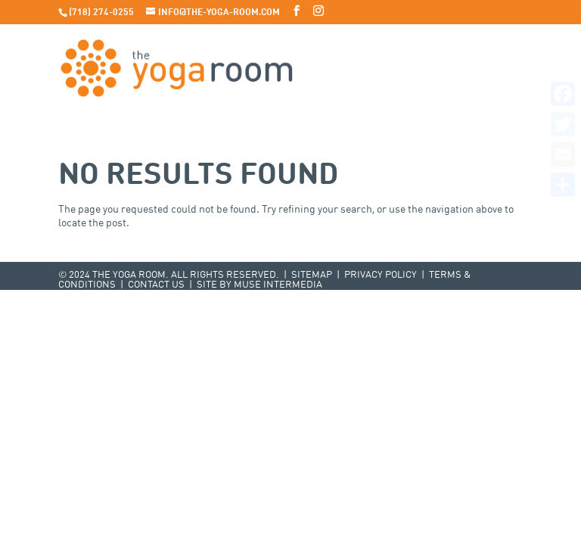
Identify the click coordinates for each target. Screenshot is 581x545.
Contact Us (156, 285)
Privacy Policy (380, 275)
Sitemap (311, 275)
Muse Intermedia (278, 285)
